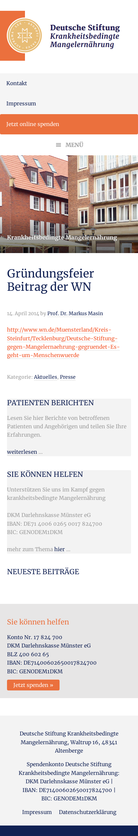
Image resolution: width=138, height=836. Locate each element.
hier (59, 549)
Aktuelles (45, 377)
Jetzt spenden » (33, 685)
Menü (74, 144)
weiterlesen (22, 452)
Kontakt (16, 83)
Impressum (21, 103)
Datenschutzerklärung (87, 812)
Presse (68, 377)
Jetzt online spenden (32, 124)
